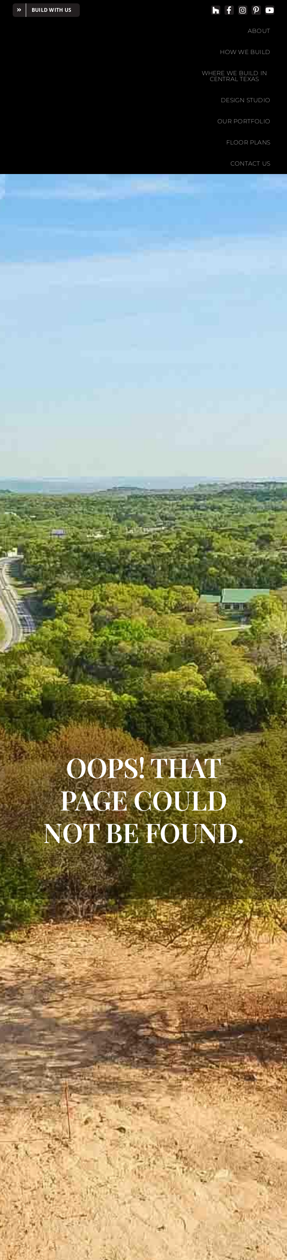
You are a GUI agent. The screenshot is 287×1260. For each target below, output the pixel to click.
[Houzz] (215, 10)
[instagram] (242, 10)
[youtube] (269, 10)
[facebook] (229, 10)
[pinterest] (256, 10)
